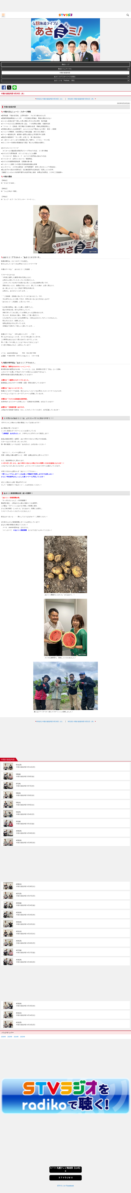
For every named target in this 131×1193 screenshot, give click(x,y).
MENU (3, 15)
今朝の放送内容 (65, 73)
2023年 (22, 1008)
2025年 (9, 1008)
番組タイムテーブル (65, 69)
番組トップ (65, 64)
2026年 (3, 1008)
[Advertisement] (65, 6)
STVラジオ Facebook (65, 1157)
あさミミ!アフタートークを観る (65, 76)
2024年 (16, 1008)
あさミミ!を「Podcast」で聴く (64, 80)
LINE (14, 87)
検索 (128, 15)
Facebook (4, 87)
